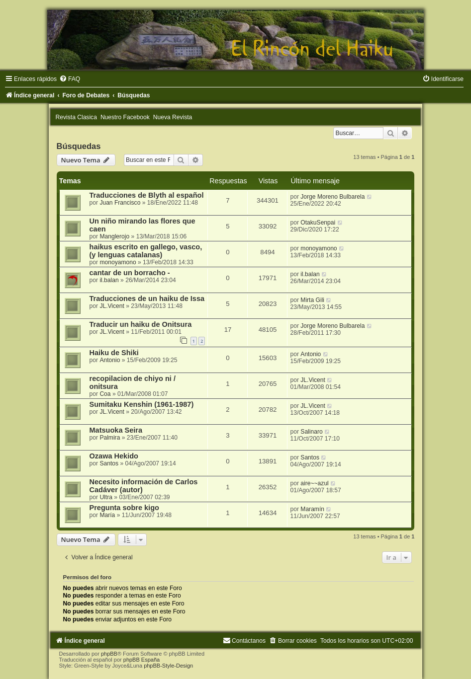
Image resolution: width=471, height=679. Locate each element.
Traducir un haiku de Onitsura (141, 324)
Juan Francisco (119, 202)
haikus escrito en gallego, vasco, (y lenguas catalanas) (146, 251)
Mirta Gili (312, 300)
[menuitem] (69, 78)
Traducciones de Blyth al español (147, 195)
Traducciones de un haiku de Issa (147, 298)
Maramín (312, 509)
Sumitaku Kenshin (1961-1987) (142, 404)
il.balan (108, 280)
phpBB (109, 654)
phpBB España (141, 660)
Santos (108, 463)
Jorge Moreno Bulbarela (332, 196)
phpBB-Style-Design (168, 666)
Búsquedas (79, 146)
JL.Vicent (111, 305)
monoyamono (117, 262)
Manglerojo (114, 236)
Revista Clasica (76, 117)
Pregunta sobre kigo (124, 508)
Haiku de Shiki (114, 353)
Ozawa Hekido (114, 456)
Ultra (105, 497)
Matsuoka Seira (116, 430)
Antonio (109, 360)
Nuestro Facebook (125, 117)
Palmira (109, 437)
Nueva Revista (172, 117)
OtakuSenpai (317, 222)
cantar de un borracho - (130, 273)
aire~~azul (314, 483)
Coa (104, 393)
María (107, 515)
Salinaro (311, 431)
